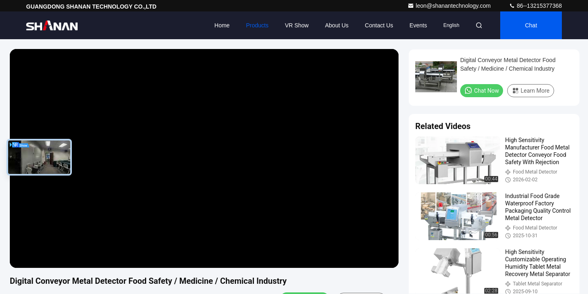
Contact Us (379, 25)
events (418, 25)
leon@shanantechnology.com (450, 5)
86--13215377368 (535, 5)
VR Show (297, 25)
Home (221, 25)
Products (257, 25)
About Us (337, 25)
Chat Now (481, 90)
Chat (531, 25)
